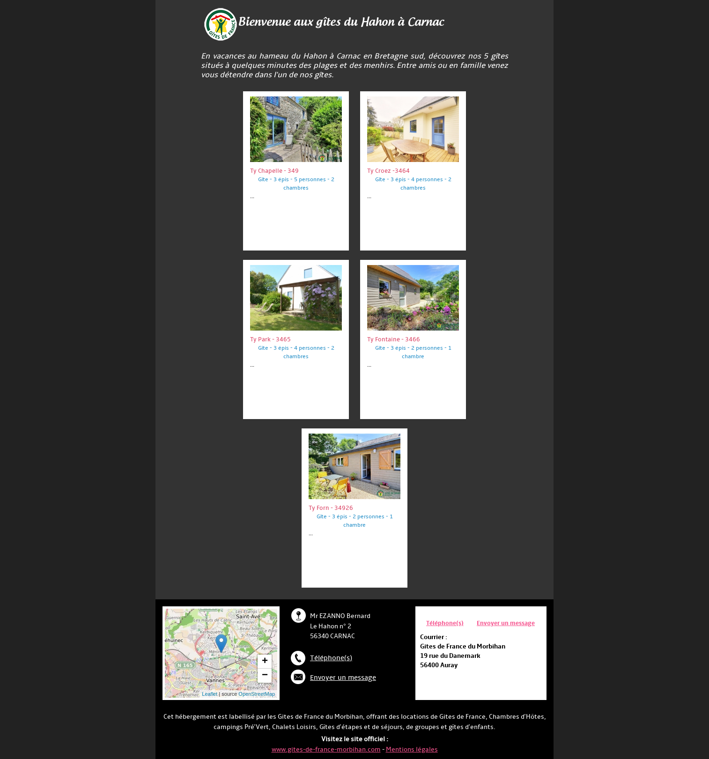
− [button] (265, 676)
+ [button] (265, 662)
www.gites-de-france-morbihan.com (326, 749)
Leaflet (209, 694)
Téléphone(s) (331, 658)
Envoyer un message (343, 678)
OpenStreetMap (256, 694)
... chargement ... (237, 653)
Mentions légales (412, 749)
